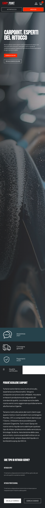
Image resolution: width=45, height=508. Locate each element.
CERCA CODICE (32, 501)
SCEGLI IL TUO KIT (11, 55)
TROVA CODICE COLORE (13, 61)
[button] (40, 3)
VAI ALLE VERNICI (12, 501)
